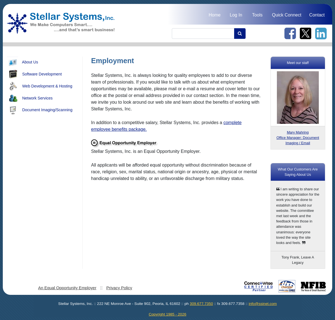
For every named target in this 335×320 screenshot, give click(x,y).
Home (215, 15)
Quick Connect (286, 15)
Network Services (30, 98)
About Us (22, 62)
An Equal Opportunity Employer (67, 288)
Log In (236, 15)
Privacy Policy (119, 288)
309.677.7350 (201, 304)
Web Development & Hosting (39, 86)
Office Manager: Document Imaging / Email (297, 137)
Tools (257, 15)
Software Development (34, 74)
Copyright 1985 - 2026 (167, 314)
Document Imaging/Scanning (39, 110)
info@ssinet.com (263, 304)
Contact (317, 15)
